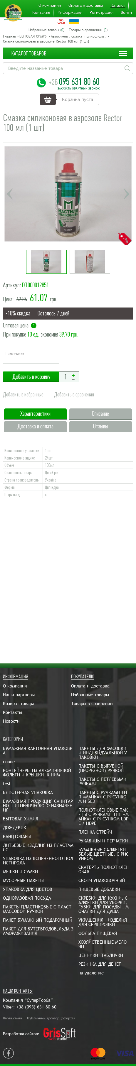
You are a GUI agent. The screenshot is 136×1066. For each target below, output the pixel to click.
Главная (9, 36)
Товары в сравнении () (88, 30)
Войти (126, 12)
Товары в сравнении (92, 703)
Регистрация (101, 12)
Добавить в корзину (31, 377)
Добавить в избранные (23, 394)
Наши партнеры (19, 694)
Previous (10, 194)
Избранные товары (90, 694)
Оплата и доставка (85, 5)
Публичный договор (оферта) (51, 1018)
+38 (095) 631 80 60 (36, 1006)
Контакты (41, 12)
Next (126, 194)
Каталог (117, 5)
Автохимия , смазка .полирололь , (78, 36)
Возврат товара (18, 703)
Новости (11, 721)
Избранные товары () (46, 30)
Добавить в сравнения (74, 394)
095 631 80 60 (74, 81)
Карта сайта (12, 1018)
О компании (49, 5)
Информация (70, 12)
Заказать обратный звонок (79, 88)
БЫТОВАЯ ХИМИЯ (33, 36)
